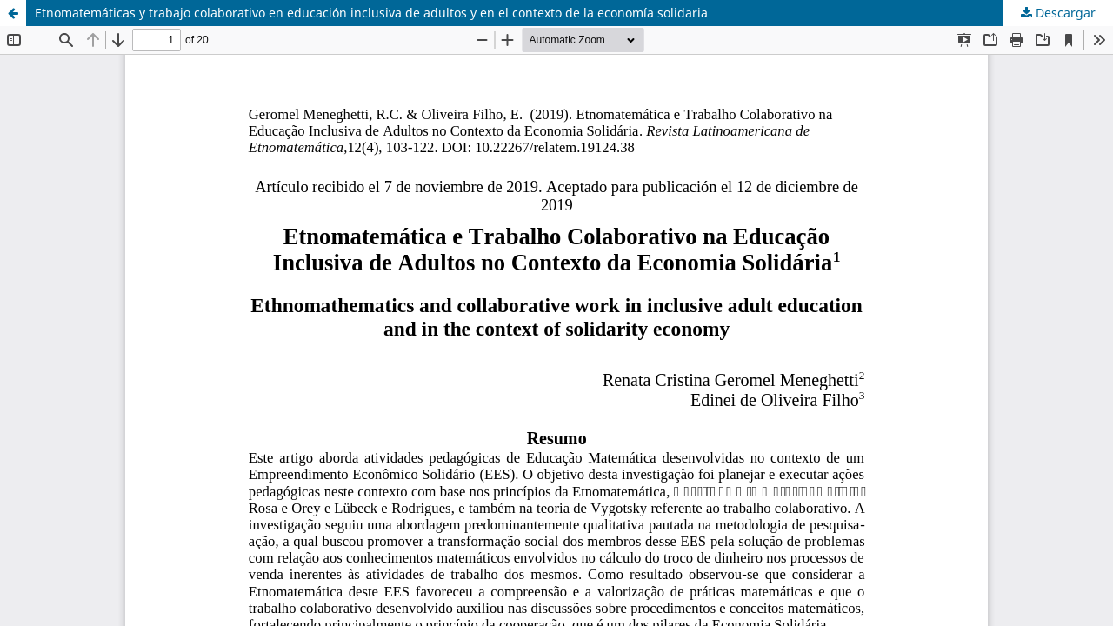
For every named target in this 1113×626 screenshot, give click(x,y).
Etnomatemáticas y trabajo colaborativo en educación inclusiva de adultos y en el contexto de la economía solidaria (371, 12)
